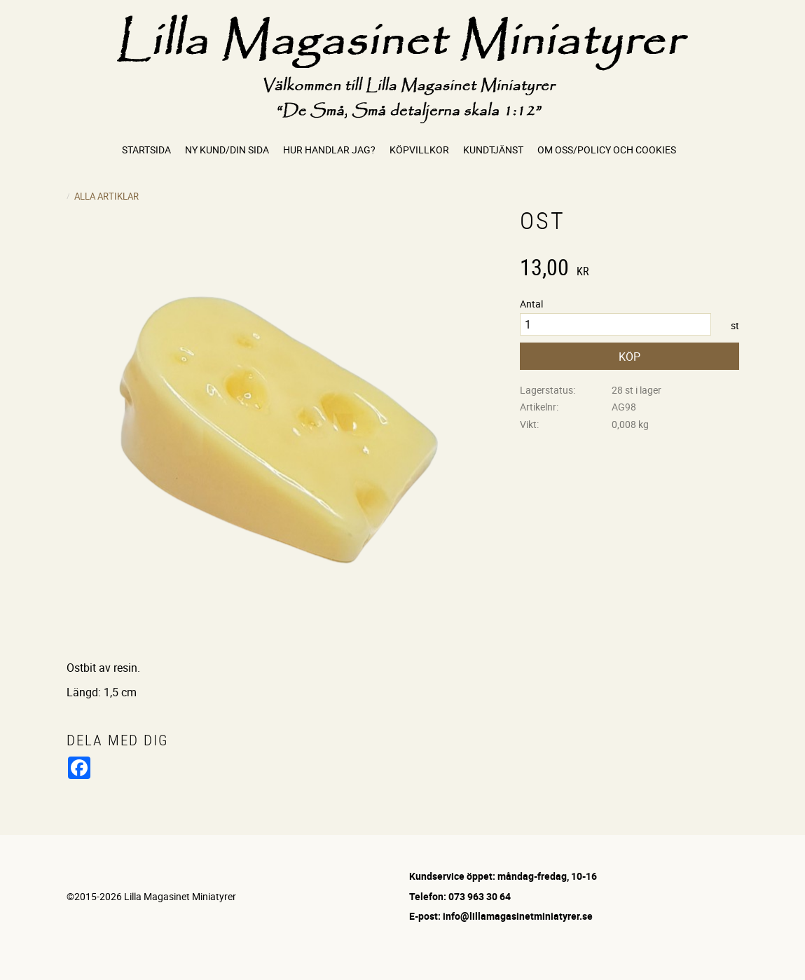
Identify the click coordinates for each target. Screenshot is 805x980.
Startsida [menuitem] (146, 149)
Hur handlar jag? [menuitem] (329, 149)
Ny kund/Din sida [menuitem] (227, 149)
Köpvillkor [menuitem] (419, 149)
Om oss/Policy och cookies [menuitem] (606, 149)
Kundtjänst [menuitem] (493, 149)
